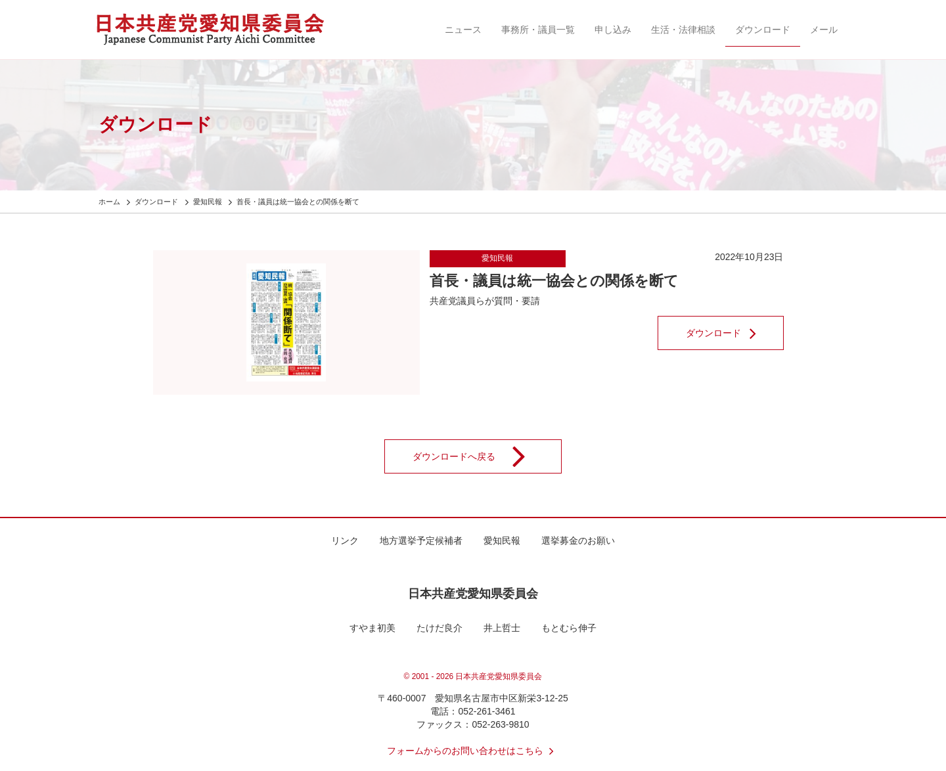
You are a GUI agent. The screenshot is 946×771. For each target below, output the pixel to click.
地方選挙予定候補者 (421, 540)
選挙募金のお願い (578, 540)
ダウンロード (762, 29)
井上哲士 (502, 628)
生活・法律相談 (683, 29)
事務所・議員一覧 (538, 29)
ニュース (463, 29)
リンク (345, 540)
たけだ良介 (439, 628)
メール (824, 29)
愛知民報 (497, 258)
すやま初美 (372, 628)
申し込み (613, 29)
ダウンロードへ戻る (478, 456)
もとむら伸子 (569, 628)
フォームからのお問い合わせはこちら (473, 750)
